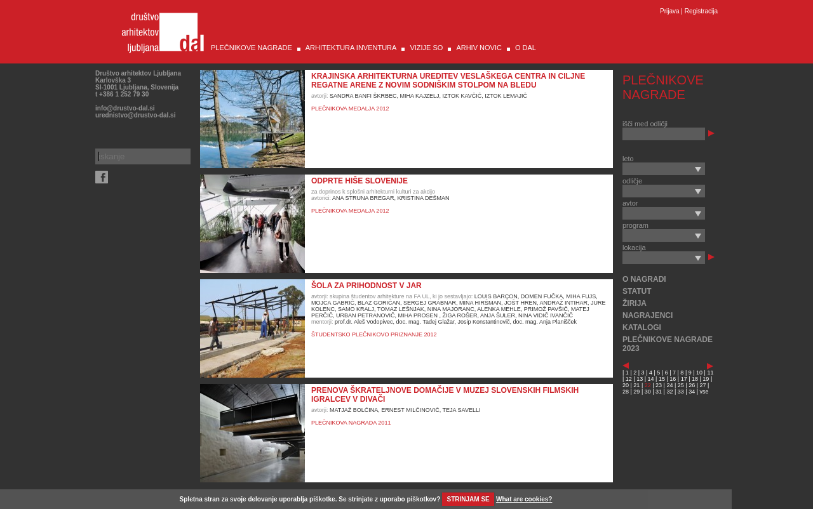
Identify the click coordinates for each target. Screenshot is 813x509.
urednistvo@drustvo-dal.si (135, 115)
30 (648, 391)
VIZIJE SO (426, 47)
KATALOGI (641, 327)
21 (636, 385)
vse (704, 391)
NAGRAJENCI (647, 315)
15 (662, 379)
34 (692, 391)
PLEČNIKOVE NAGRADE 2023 (667, 344)
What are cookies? (524, 499)
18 (695, 379)
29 (636, 391)
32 (669, 391)
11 (710, 372)
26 (692, 385)
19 (705, 379)
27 (703, 385)
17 (684, 379)
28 (625, 391)
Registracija (701, 11)
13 (639, 379)
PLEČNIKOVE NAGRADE (251, 47)
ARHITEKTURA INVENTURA (351, 47)
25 (681, 385)
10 (699, 372)
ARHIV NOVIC (479, 47)
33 (681, 391)
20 (625, 385)
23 (658, 385)
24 (669, 385)
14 (651, 379)
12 (629, 379)
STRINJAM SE (468, 499)
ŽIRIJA (634, 303)
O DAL (525, 47)
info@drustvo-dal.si (125, 108)
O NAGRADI (644, 279)
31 (658, 391)
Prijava (670, 11)
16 (672, 379)
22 (648, 385)
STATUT (637, 291)
